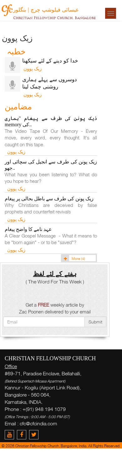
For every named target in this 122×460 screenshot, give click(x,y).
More (73, 258)
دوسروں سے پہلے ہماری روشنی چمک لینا (49, 83)
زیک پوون (32, 68)
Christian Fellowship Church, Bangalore (54, 18)
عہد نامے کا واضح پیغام (28, 229)
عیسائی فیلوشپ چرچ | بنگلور (46, 9)
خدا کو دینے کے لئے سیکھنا (50, 60)
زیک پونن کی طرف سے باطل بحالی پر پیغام (49, 198)
